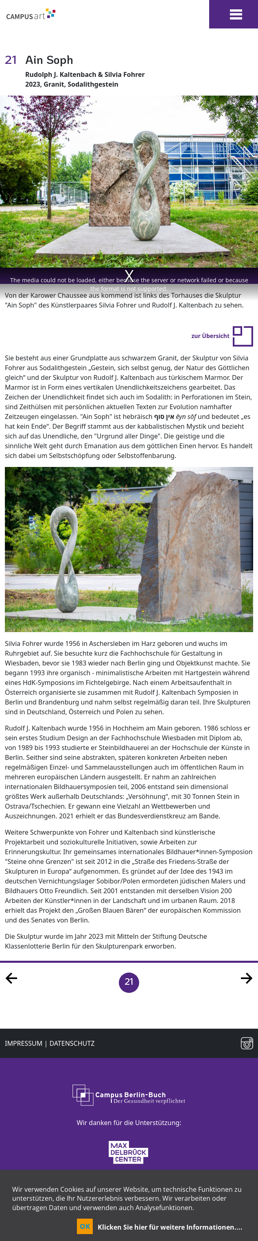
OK (85, 1226)
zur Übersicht (222, 336)
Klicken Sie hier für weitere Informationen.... (170, 1227)
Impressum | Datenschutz (49, 1043)
